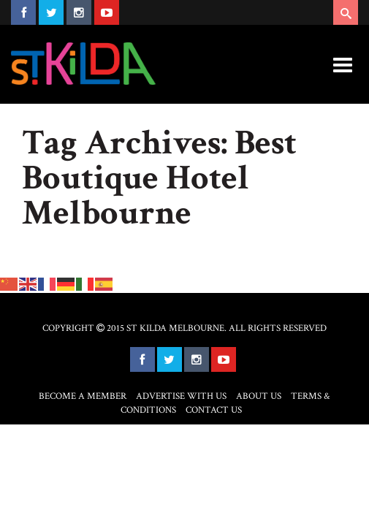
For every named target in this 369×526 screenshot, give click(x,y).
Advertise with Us (181, 396)
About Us (258, 396)
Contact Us (214, 410)
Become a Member (82, 396)
